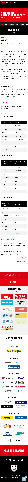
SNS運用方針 (17, 475)
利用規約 (11, 475)
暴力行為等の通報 (11, 477)
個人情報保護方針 (5, 475)
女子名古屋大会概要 (20, 24)
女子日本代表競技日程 (9, 24)
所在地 (17, 477)
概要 (2, 24)
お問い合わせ (4, 477)
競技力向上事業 (21, 261)
